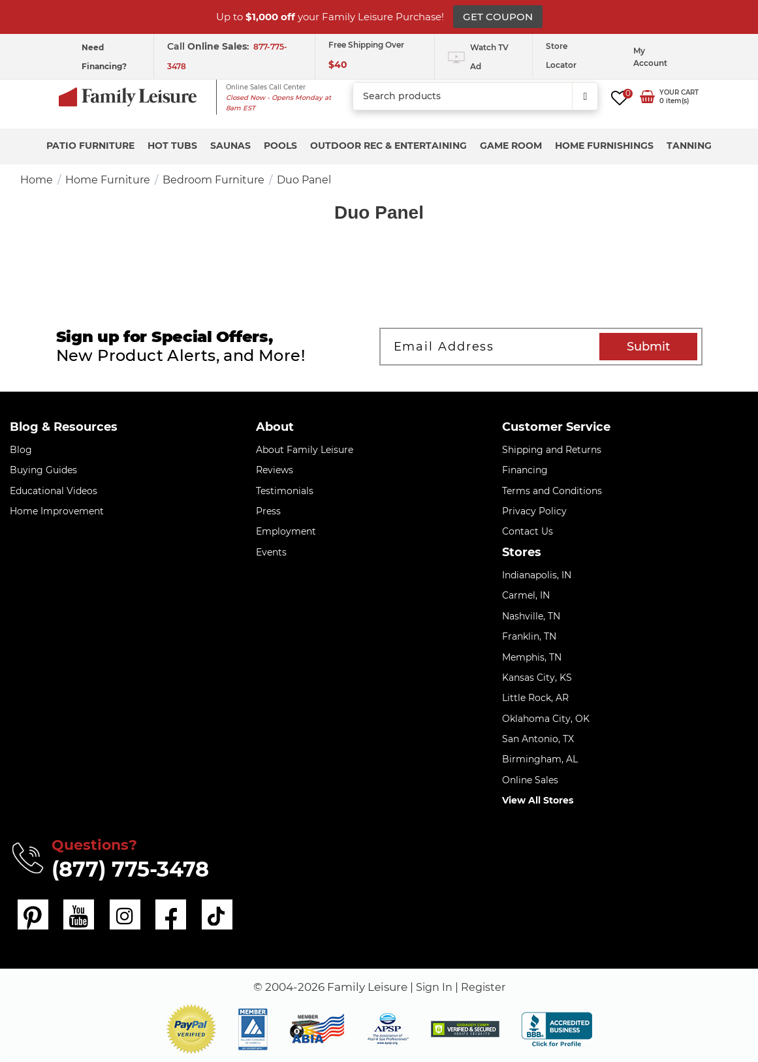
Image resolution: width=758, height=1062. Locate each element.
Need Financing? (104, 56)
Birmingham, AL (540, 759)
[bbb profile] (556, 1028)
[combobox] (475, 96)
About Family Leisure (304, 450)
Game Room (511, 145)
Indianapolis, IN (536, 575)
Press (268, 511)
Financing (525, 470)
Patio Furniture (90, 145)
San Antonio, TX (538, 739)
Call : (209, 46)
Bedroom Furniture (213, 180)
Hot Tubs (172, 145)
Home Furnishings (604, 145)
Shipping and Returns (551, 450)
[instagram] (124, 914)
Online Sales (530, 780)
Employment (286, 531)
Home (36, 180)
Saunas (230, 145)
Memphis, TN (531, 657)
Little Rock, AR (535, 698)
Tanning (689, 145)
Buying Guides (43, 470)
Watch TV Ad (489, 56)
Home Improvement (57, 511)
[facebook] (170, 914)
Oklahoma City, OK (546, 719)
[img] (465, 1029)
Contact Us (527, 531)
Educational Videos (53, 491)
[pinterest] (33, 914)
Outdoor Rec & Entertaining (388, 145)
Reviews (274, 470)
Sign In (432, 986)
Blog (21, 450)
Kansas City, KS (537, 677)
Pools (280, 145)
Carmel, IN (526, 595)
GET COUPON (498, 16)
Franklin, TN (529, 636)
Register (484, 986)
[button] (191, 1029)
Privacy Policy (534, 511)
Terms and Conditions (552, 491)
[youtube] (78, 914)
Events (271, 552)
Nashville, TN (531, 616)
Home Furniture (107, 180)
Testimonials (284, 491)
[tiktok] (215, 914)
